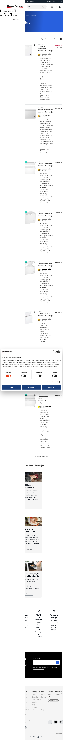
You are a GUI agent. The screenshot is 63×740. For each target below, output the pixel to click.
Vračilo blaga (6, 705)
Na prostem (30, 1)
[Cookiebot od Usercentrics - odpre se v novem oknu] (54, 351)
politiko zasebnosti (38, 669)
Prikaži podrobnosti (52, 382)
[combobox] (38, 7)
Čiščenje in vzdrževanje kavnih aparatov (31, 487)
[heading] (9, 43)
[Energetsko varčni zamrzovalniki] (9, 54)
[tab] (9, 69)
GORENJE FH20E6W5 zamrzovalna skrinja (45, 49)
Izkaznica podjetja (38, 710)
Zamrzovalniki (19, 15)
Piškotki (43, 737)
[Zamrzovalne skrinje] (9, 50)
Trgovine (48, 1)
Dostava (4, 697)
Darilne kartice (16, 1)
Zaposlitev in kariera (39, 697)
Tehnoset (20, 717)
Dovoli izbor (31, 387)
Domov (3, 15)
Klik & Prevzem (7, 700)
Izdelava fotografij (23, 710)
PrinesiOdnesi (21, 722)
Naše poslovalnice (38, 694)
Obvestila (5, 718)
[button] (52, 7)
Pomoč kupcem (7, 692)
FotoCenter (8, 1)
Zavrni (11, 387)
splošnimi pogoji (51, 667)
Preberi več (8, 505)
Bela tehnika (11, 15)
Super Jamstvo (22, 694)
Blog (2, 1)
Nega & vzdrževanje (9, 715)
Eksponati (23, 1)
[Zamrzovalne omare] (9, 47)
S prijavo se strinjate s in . (45, 668)
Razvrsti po (40, 39)
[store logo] (15, 6)
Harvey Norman (38, 692)
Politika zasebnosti (23, 737)
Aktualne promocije (24, 720)
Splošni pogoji (6, 708)
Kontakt (60, 1)
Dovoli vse (51, 387)
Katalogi (54, 1)
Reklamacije (6, 702)
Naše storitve (22, 692)
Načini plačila (6, 694)
